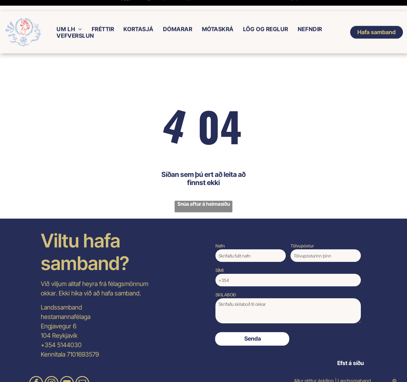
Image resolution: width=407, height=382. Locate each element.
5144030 (69, 329)
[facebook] (36, 368)
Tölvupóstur (302, 230)
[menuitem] (69, 18)
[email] (82, 368)
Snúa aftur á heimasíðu (203, 188)
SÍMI (219, 254)
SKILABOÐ (225, 279)
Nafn (220, 230)
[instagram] (51, 368)
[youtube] (67, 368)
